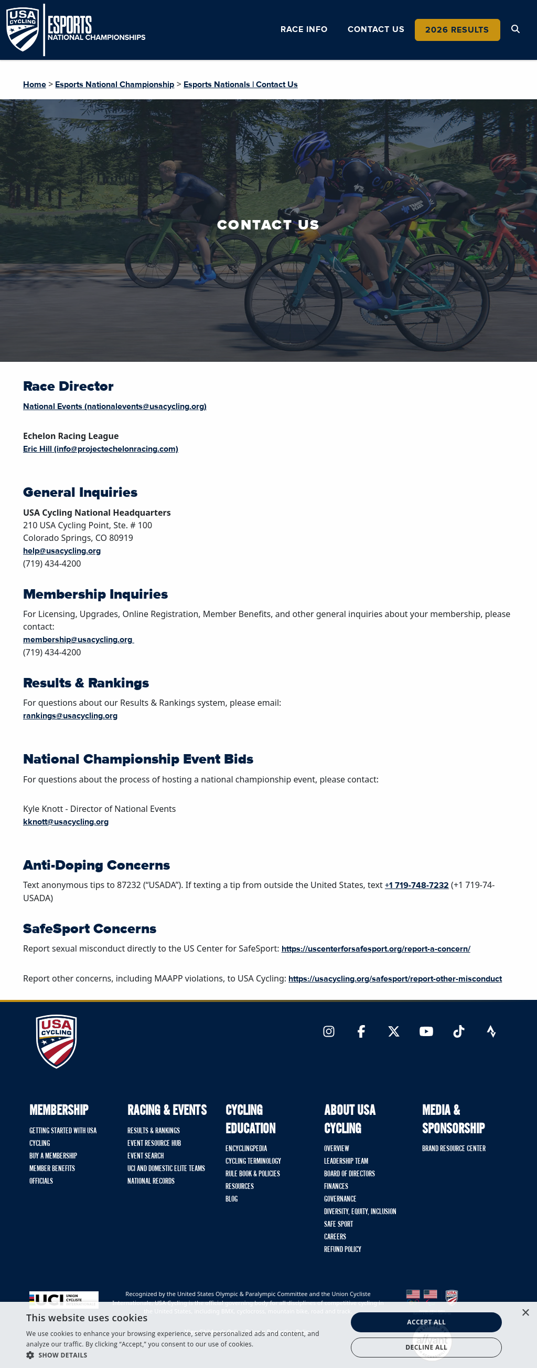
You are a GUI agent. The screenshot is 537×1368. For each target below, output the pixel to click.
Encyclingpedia (246, 1149)
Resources (239, 1187)
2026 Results (457, 30)
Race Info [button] (304, 29)
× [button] (525, 1313)
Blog (231, 1199)
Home (34, 84)
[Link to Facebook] (361, 1032)
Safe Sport (338, 1224)
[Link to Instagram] (329, 1032)
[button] (182, 1355)
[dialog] (268, 1335)
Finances (336, 1187)
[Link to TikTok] (459, 1032)
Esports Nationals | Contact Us (241, 84)
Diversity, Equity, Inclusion (360, 1212)
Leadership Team (346, 1161)
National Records (151, 1181)
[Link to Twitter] (394, 1032)
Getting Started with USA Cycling (62, 1137)
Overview (336, 1149)
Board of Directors (349, 1174)
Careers (335, 1237)
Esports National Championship (114, 84)
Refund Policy (342, 1250)
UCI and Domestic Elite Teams (166, 1169)
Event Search (145, 1156)
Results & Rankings (153, 1131)
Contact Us (376, 29)
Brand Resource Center (454, 1149)
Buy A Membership (53, 1156)
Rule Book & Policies (252, 1174)
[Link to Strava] (491, 1032)
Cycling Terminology (253, 1161)
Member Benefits (52, 1169)
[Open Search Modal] (515, 29)
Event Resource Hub (154, 1143)
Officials (41, 1181)
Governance (340, 1199)
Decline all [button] (426, 1347)
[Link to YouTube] (426, 1032)
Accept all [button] (426, 1322)
